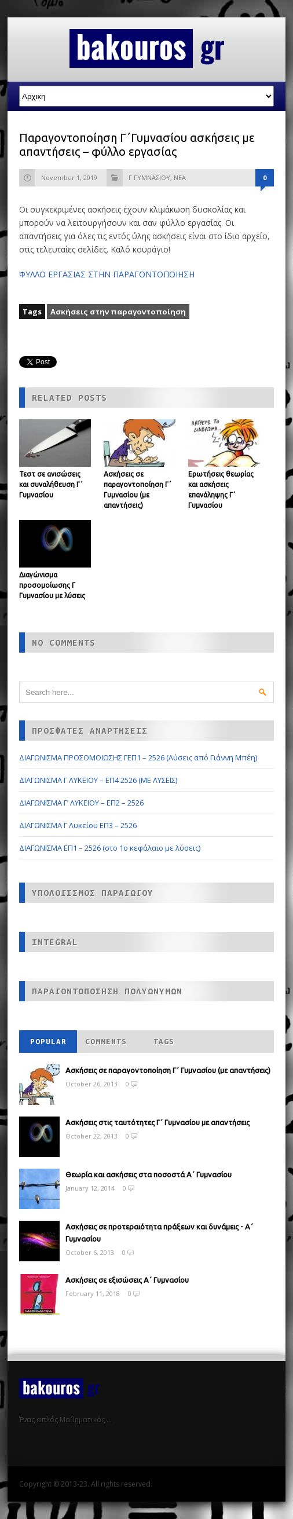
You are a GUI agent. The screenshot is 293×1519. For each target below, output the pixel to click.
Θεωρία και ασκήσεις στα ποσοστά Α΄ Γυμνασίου (148, 1174)
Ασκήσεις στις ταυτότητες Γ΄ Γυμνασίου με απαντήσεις (157, 1122)
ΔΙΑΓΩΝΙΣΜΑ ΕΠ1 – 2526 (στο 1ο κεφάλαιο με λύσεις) (109, 848)
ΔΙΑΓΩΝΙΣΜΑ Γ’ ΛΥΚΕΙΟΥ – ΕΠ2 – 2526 (81, 802)
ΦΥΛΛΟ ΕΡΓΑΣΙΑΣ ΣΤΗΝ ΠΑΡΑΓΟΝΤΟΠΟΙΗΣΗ (107, 274)
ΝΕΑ (180, 177)
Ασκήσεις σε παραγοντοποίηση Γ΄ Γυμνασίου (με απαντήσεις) (167, 1070)
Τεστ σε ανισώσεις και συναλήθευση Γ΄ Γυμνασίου (51, 484)
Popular (48, 1041)
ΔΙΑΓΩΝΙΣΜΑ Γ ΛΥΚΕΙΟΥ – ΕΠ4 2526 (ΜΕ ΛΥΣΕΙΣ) (98, 780)
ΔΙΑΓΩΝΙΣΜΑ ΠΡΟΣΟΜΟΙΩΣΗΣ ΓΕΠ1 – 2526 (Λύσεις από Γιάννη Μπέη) (138, 757)
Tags (163, 1041)
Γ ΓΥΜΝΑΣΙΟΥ (149, 177)
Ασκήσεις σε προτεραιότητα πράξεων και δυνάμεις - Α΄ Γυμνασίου (159, 1232)
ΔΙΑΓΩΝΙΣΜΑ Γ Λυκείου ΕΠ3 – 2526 (78, 825)
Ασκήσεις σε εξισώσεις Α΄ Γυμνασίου (127, 1280)
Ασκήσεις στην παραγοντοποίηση (118, 311)
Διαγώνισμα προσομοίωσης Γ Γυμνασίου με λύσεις (52, 585)
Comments (106, 1041)
